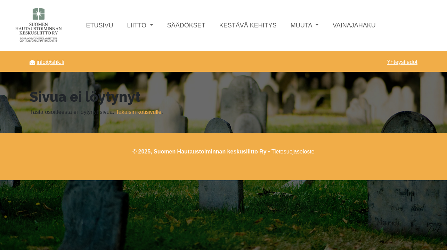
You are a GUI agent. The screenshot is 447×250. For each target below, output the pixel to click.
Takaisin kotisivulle (139, 112)
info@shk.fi (50, 62)
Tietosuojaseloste (293, 152)
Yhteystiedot (402, 62)
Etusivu (99, 25)
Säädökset (186, 25)
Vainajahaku (354, 25)
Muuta (302, 25)
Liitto (137, 25)
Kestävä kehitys (248, 25)
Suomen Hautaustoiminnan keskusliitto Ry (210, 152)
